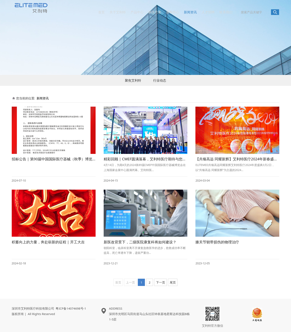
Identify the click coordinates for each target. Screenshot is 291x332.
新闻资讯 (190, 12)
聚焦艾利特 (133, 80)
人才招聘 (208, 12)
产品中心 (137, 12)
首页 (101, 12)
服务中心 (172, 12)
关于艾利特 (118, 12)
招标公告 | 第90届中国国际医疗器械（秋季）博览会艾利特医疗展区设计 (70, 159)
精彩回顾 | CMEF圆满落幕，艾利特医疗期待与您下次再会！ (152, 159)
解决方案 (154, 12)
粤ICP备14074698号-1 (71, 308)
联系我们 (225, 12)
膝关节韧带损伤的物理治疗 (217, 242)
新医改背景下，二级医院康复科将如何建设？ (140, 242)
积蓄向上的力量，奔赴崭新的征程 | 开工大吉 (48, 242)
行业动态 (159, 80)
